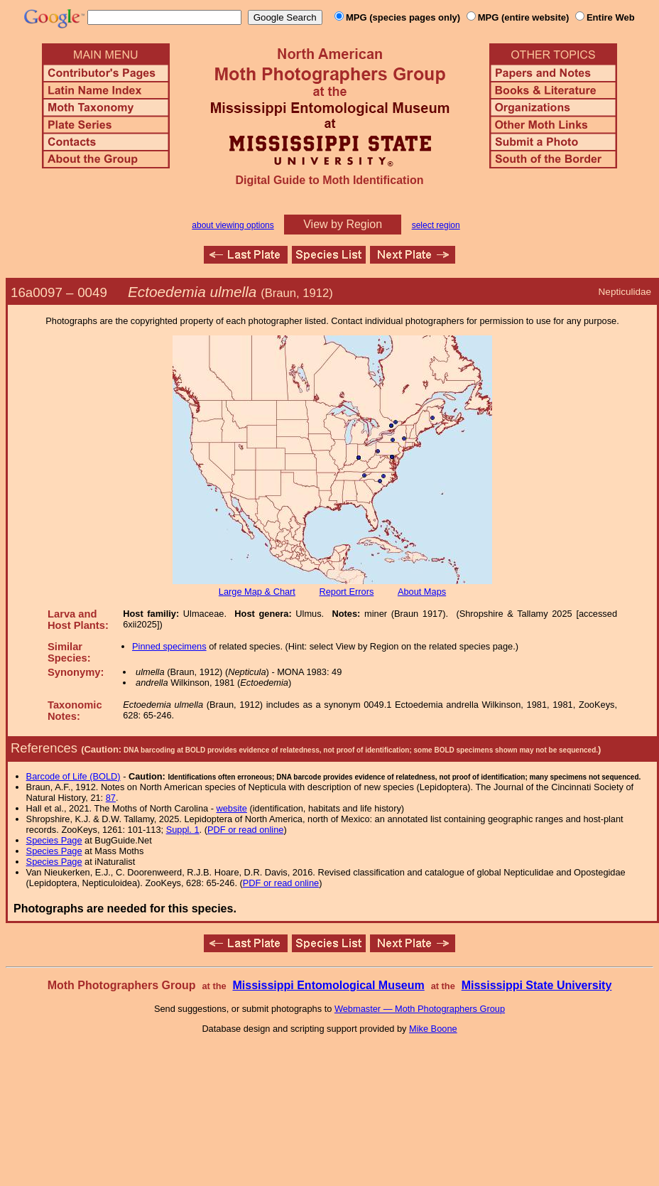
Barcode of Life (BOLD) (73, 776)
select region (436, 225)
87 (111, 797)
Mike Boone (433, 1028)
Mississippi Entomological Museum (328, 985)
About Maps (422, 591)
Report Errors (347, 591)
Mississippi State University (537, 985)
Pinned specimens (169, 646)
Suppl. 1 (183, 829)
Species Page (54, 840)
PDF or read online (245, 829)
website (232, 808)
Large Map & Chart (257, 591)
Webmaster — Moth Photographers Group (419, 1008)
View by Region (342, 224)
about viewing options (232, 225)
